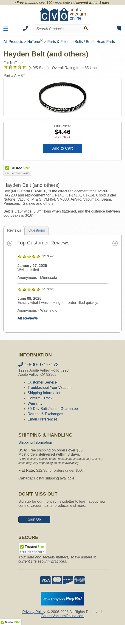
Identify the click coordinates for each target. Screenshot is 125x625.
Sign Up (34, 519)
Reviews (14, 230)
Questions (36, 230)
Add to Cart (62, 148)
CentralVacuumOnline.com (62, 616)
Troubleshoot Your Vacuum (49, 388)
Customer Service (42, 382)
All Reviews (27, 318)
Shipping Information (44, 393)
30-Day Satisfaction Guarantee (53, 409)
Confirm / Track (40, 398)
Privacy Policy (33, 612)
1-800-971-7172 (38, 364)
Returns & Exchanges (45, 414)
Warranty (35, 403)
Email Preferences (43, 419)
